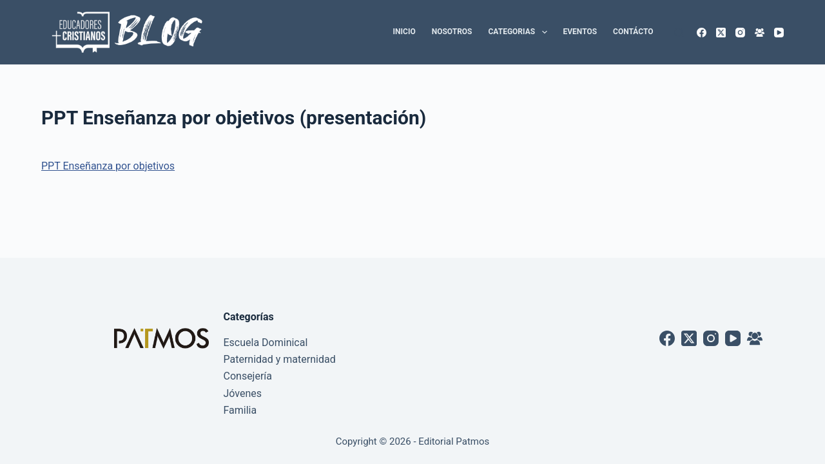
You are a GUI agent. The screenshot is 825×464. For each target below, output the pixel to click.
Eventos (580, 31)
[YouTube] (779, 32)
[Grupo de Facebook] (759, 32)
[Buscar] (679, 32)
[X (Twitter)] (721, 32)
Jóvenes (243, 393)
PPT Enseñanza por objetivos (108, 166)
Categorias (520, 32)
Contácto (633, 31)
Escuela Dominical (266, 342)
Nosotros (452, 31)
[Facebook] (701, 32)
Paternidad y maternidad (280, 359)
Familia (240, 410)
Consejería (248, 376)
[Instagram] (740, 32)
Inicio (404, 31)
